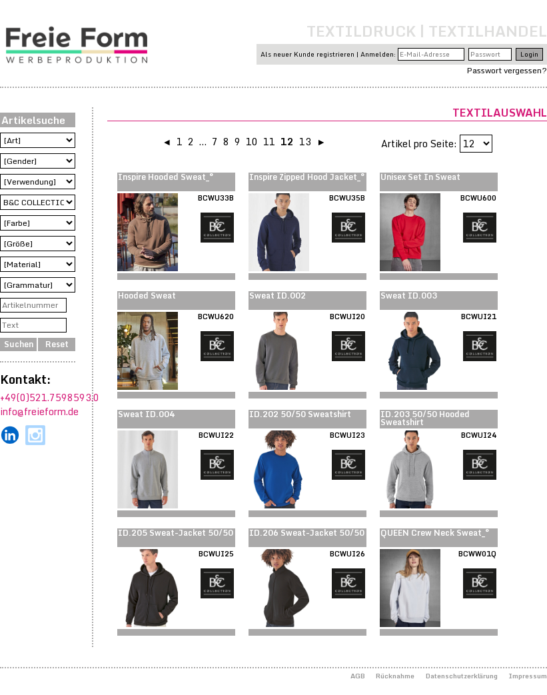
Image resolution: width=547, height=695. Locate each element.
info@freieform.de (39, 411)
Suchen (18, 344)
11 (269, 141)
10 (252, 141)
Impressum (527, 675)
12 (287, 141)
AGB (357, 675)
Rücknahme (395, 675)
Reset (57, 344)
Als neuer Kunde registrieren (307, 54)
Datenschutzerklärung (462, 675)
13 (305, 141)
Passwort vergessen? (507, 70)
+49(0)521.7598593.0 (49, 397)
